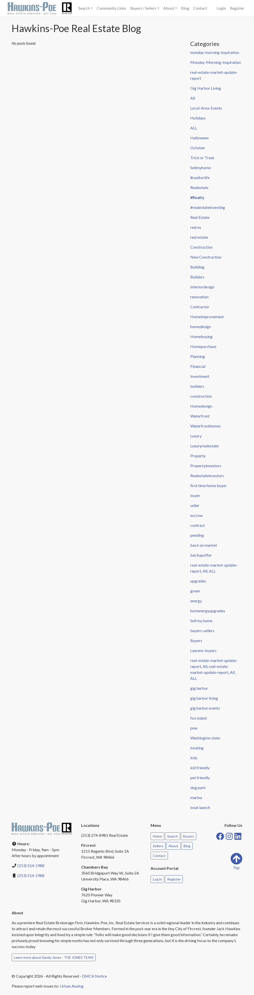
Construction (201, 247)
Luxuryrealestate (204, 445)
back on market (203, 545)
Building (197, 267)
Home (157, 836)
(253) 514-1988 (30, 865)
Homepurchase (203, 346)
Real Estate (199, 217)
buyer (195, 495)
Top (236, 861)
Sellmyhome (200, 167)
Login (221, 8)
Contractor (199, 306)
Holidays (198, 117)
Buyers (196, 640)
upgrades (198, 580)
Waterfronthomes (205, 425)
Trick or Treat (202, 157)
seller (194, 505)
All (192, 98)
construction (201, 396)
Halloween (199, 137)
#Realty (197, 197)
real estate (199, 237)
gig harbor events (205, 708)
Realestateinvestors (207, 475)
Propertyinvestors (205, 465)
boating (197, 747)
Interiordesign (202, 286)
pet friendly (200, 777)
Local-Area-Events (206, 108)
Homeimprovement (207, 316)
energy (196, 600)
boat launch (200, 807)
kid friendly (200, 767)
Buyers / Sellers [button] (143, 8)
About (173, 846)
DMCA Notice (94, 976)
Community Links (111, 8)
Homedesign (201, 406)
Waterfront (200, 416)
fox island (198, 718)
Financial (197, 366)
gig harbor (199, 688)
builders (197, 386)
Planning (197, 356)
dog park (198, 787)
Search (172, 836)
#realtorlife (200, 177)
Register (237, 8)
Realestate (199, 187)
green (195, 590)
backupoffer (201, 555)
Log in (157, 879)
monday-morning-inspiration (214, 52)
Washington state (205, 737)
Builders (197, 276)
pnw (193, 728)
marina (196, 797)
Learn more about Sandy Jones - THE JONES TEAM (53, 957)
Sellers (158, 846)
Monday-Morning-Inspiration (215, 62)
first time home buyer (208, 485)
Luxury (196, 435)
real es (195, 227)
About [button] (168, 8)
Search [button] (84, 8)
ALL (193, 127)
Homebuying (201, 336)
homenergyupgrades (207, 610)
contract (197, 525)
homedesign (200, 326)
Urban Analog (72, 986)
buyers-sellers (202, 630)
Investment (199, 376)
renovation (199, 296)
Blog (185, 8)
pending (197, 535)
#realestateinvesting (207, 207)
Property (198, 455)
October (197, 147)
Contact (200, 8)
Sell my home (201, 620)
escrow (196, 515)
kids (193, 757)
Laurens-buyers (203, 650)
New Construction (206, 257)
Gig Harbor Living (205, 88)
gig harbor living (204, 698)
